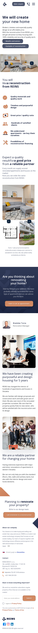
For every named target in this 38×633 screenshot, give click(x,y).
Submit (29, 598)
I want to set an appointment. (19, 304)
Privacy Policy (16, 603)
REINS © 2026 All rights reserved (12, 628)
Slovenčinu (21, 552)
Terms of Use (19, 610)
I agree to (13, 603)
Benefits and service (13, 41)
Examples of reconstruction (15, 46)
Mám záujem (18, 4)
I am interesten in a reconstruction (19, 515)
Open (4, 546)
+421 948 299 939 (10, 575)
